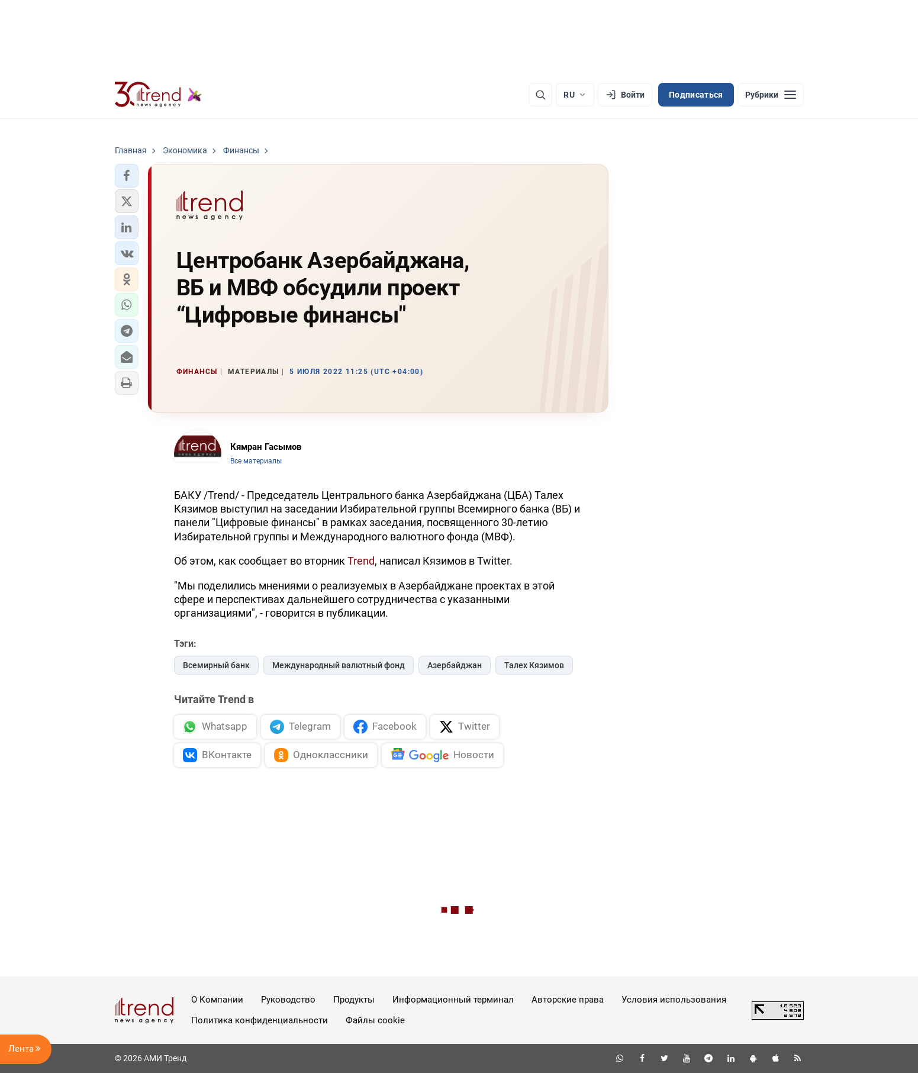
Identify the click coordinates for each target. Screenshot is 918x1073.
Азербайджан (454, 665)
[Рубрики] (770, 95)
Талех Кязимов (534, 665)
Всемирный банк (216, 665)
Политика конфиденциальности (259, 1020)
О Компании (217, 999)
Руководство (288, 999)
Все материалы (256, 461)
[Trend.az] (158, 95)
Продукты (354, 999)
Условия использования (673, 999)
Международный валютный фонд (338, 665)
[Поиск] (540, 95)
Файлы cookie (375, 1020)
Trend (361, 561)
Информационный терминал (453, 999)
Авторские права (568, 999)
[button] (126, 176)
